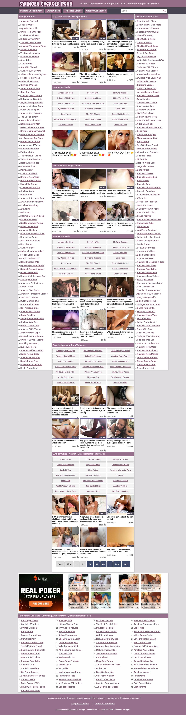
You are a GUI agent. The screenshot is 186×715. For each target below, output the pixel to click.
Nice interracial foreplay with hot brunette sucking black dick (65, 43)
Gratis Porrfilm (27, 315)
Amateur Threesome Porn (33, 46)
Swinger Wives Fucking (31, 340)
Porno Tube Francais (30, 180)
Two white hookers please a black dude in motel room (118, 550)
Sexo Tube (25, 60)
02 (90, 564)
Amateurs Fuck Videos (31, 283)
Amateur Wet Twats (29, 290)
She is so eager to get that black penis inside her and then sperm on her (93, 551)
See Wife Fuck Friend (30, 120)
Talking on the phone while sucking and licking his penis (119, 442)
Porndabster (26, 170)
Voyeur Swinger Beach (31, 102)
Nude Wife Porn (28, 347)
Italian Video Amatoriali (31, 251)
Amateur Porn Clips (30, 333)
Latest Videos (53, 11)
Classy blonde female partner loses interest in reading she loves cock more (92, 334)
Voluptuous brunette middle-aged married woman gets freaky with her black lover (92, 519)
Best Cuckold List (29, 226)
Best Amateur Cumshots (32, 134)
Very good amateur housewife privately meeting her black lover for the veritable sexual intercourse (92, 444)
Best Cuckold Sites (29, 163)
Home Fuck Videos (29, 304)
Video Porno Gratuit (30, 88)
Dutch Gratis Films (29, 301)
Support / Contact (80, 703)
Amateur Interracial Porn (32, 198)
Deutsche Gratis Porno (31, 336)
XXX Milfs (25, 209)
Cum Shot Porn (27, 92)
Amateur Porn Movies (31, 113)
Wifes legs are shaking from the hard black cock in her (120, 333)
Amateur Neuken (28, 230)
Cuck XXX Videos (29, 173)
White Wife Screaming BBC (33, 74)
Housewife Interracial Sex (33, 276)
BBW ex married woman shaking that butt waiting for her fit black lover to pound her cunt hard (65, 520)
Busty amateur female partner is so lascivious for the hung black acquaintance (92, 225)
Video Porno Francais (31, 159)
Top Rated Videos (73, 11)
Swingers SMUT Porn (30, 32)
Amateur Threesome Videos (34, 294)
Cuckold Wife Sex (29, 322)
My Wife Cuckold (28, 28)
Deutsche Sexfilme (29, 56)
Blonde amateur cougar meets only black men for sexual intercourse (65, 225)
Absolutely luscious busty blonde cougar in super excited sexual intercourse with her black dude (65, 194)
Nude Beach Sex (28, 166)
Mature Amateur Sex (30, 141)
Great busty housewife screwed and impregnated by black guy (93, 192)
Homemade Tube (28, 237)
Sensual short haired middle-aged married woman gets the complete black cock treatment (120, 302)
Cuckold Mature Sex (30, 187)
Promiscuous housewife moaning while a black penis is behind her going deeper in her (65, 551)
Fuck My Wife (27, 25)
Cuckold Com (27, 191)
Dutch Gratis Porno (29, 258)
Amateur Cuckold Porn (31, 106)
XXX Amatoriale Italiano (32, 202)
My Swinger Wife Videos (32, 265)
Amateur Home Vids (30, 357)
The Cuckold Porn (29, 117)
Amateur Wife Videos (30, 329)
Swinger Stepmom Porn (32, 318)
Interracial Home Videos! (32, 216)
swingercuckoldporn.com (66, 710)
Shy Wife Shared (28, 67)
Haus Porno (26, 244)
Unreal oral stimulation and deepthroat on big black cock (119, 192)
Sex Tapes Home (28, 279)
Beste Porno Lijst (28, 368)
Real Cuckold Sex (29, 272)
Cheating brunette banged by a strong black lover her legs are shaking (93, 44)
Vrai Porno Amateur (30, 241)
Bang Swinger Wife (29, 262)
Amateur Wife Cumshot (31, 350)
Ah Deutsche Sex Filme (31, 138)
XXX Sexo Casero (29, 297)
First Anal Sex (27, 152)
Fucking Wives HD (29, 343)
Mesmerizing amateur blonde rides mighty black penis (64, 333)
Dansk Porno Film (29, 361)
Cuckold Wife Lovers (30, 71)
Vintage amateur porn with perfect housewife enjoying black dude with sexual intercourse (91, 303)
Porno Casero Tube (29, 325)
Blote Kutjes (26, 194)
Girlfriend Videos (28, 85)
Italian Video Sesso (29, 81)
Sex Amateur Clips (29, 308)
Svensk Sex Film (28, 49)
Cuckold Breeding (29, 205)
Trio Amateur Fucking (31, 156)
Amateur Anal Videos (30, 145)
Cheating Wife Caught (31, 95)
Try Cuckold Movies (30, 53)
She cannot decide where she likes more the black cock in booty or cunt (119, 410)
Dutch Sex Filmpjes (29, 110)
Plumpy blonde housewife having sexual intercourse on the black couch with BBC (64, 302)
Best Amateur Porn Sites (32, 233)
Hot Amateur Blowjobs (31, 99)
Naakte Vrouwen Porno (31, 223)
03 (97, 564)
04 (103, 564)
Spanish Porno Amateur (32, 269)
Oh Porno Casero (28, 219)
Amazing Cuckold (29, 21)
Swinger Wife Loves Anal (32, 131)
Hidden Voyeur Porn (30, 39)
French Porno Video (30, 78)
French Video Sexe (29, 255)
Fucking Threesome (130, 698)
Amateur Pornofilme (30, 311)
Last (117, 564)
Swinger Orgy (98, 698)
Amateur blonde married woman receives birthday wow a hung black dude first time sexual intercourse (65, 411)
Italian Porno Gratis (29, 354)
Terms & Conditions (105, 703)
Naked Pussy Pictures (31, 364)
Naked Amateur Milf (30, 124)
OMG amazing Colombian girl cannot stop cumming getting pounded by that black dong (119, 44)
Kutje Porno (26, 64)
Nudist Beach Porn (29, 148)
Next (126, 564)
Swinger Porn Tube (29, 177)
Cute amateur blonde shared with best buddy (64, 442)
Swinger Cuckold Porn (31, 11)
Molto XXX (25, 212)
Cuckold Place (27, 248)
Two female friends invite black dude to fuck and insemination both (120, 225)
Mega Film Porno (28, 184)
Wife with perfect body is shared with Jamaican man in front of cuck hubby (92, 76)
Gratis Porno (26, 287)
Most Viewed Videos (96, 11)
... (110, 564)
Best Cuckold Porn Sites (32, 127)
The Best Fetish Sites (30, 42)
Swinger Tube (113, 698)
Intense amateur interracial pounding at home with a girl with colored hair (64, 76)
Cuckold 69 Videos (29, 35)
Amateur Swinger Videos (79, 698)
